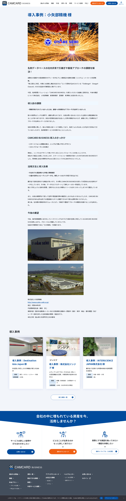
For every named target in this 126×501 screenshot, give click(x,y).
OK (101, 498)
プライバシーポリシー (111, 498)
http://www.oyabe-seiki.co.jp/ (38, 302)
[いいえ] (124, 498)
